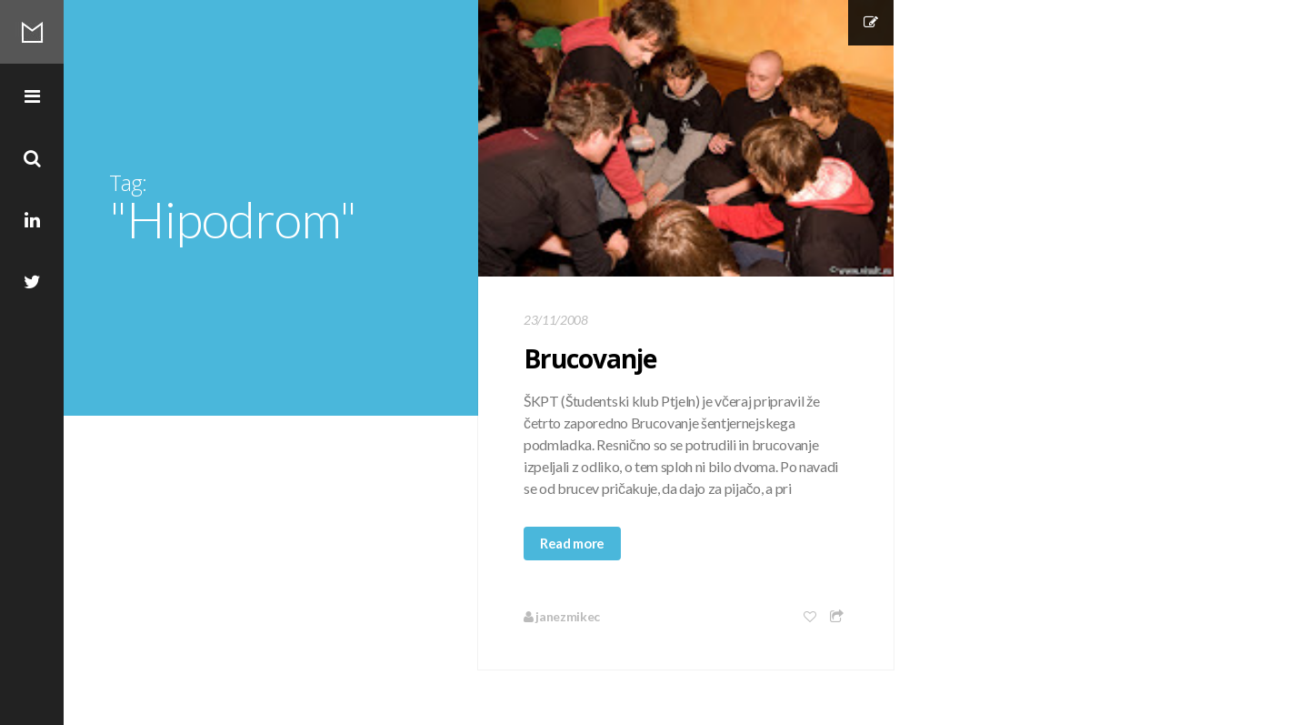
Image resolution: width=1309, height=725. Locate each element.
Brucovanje (590, 358)
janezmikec (562, 616)
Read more (572, 543)
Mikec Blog (32, 32)
